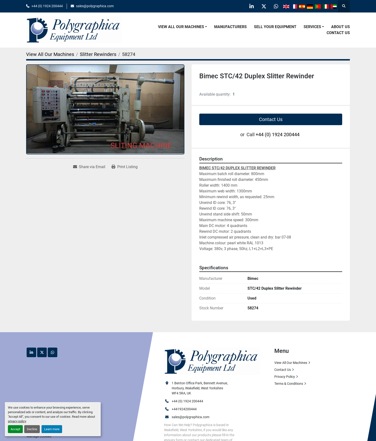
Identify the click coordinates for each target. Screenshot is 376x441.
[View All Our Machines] (50, 54)
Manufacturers (230, 26)
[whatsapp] (276, 6)
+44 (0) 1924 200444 (47, 6)
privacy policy (17, 421)
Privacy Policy (284, 377)
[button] (182, 27)
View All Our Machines (181, 26)
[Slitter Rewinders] (98, 54)
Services (312, 26)
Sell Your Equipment (275, 26)
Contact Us (338, 33)
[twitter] (264, 6)
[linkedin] (252, 6)
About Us (340, 26)
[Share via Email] (89, 167)
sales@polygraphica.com (95, 6)
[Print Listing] (124, 167)
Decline (32, 429)
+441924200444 (184, 409)
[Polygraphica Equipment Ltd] (212, 361)
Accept (15, 429)
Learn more (51, 429)
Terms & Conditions (288, 384)
